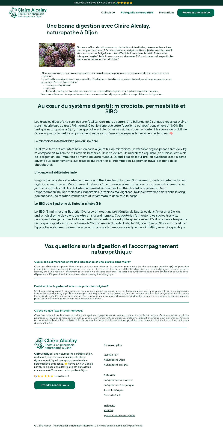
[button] (166, 13)
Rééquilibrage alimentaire (118, 380)
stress (51, 317)
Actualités (110, 375)
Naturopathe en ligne (116, 365)
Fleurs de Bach (112, 395)
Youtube (108, 410)
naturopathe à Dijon (60, 129)
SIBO (42, 211)
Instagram (109, 405)
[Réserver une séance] (195, 13)
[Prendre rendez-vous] (54, 385)
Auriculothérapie (113, 390)
